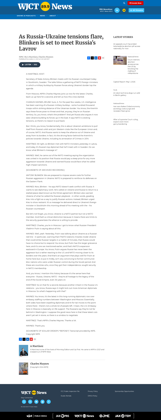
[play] (117, 10)
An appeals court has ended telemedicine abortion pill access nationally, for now (126, 46)
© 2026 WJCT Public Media (29, 406)
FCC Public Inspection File (70, 391)
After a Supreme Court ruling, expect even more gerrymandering (125, 122)
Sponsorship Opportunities (124, 391)
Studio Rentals (66, 396)
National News (133, 57)
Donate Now (137, 3)
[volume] (124, 10)
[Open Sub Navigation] (37, 16)
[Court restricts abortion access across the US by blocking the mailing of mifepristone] (120, 60)
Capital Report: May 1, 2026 (124, 82)
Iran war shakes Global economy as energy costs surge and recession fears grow (126, 109)
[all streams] (136, 10)
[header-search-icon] (125, 3)
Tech (115, 90)
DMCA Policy (92, 396)
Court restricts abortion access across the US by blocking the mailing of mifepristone (134, 66)
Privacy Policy (93, 391)
